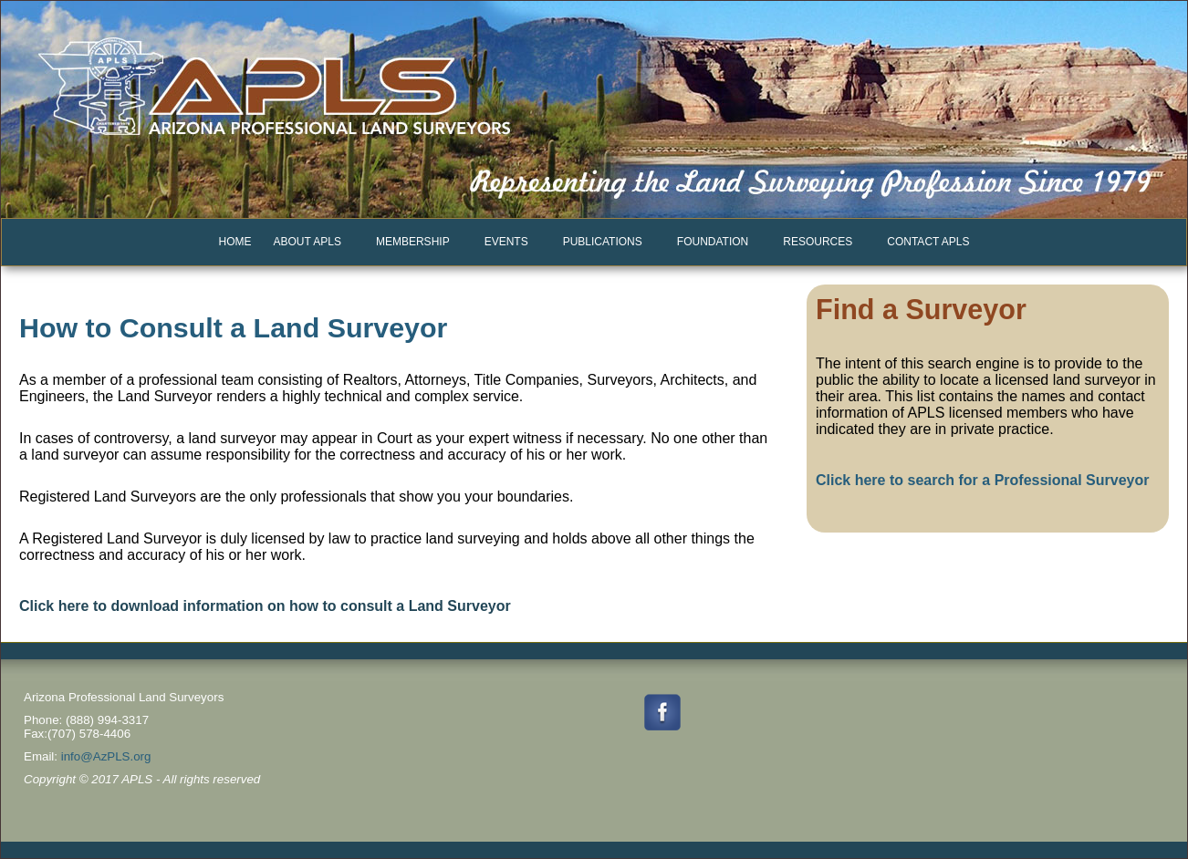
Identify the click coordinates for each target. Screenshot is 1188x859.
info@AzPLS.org (106, 756)
